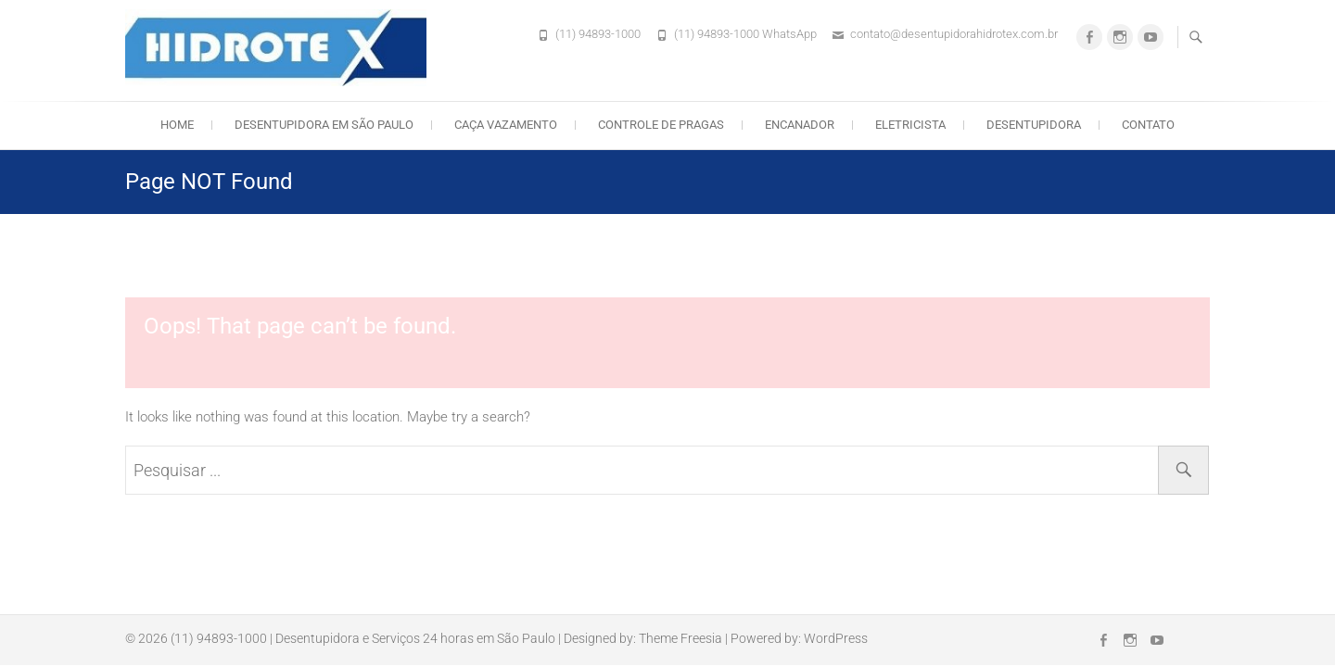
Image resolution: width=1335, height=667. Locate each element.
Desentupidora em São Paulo (324, 125)
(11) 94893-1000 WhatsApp (745, 34)
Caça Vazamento (505, 125)
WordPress (836, 638)
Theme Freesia (680, 638)
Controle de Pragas (661, 125)
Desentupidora (1033, 125)
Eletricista (910, 125)
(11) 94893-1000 (598, 34)
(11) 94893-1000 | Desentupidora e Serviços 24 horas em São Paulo (363, 638)
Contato (1148, 125)
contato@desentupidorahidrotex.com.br (954, 34)
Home (177, 125)
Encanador (799, 125)
